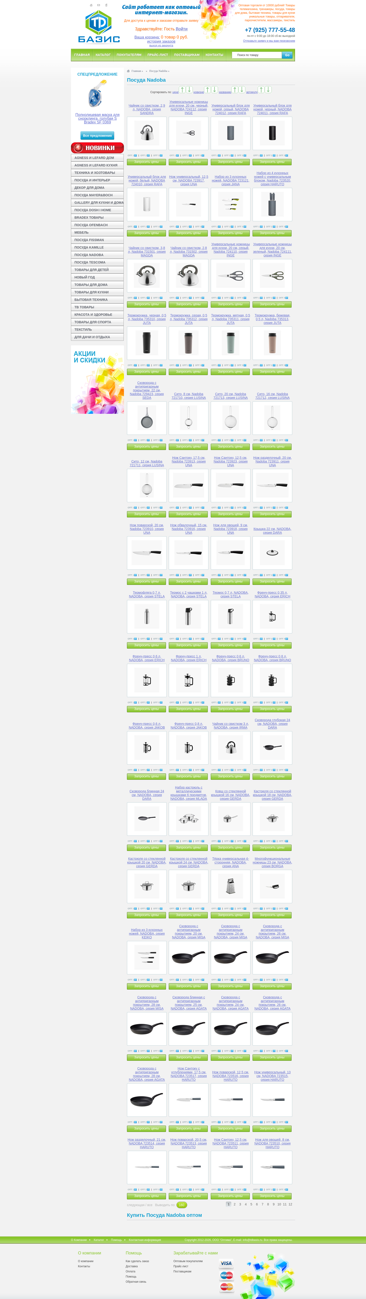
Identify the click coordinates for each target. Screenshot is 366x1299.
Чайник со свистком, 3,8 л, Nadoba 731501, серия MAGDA (146, 251)
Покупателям (129, 55)
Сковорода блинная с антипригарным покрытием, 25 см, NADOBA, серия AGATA (189, 1002)
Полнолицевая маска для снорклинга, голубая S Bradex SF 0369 (97, 118)
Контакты (214, 55)
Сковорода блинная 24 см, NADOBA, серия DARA (147, 794)
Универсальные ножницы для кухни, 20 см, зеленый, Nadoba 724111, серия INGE (272, 249)
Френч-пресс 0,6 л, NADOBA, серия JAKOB (147, 725)
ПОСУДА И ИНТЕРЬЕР (92, 180)
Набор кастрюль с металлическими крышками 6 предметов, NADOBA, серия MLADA (188, 793)
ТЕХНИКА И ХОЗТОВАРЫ (94, 173)
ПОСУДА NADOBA (88, 255)
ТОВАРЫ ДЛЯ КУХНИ (91, 292)
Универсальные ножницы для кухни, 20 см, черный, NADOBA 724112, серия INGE (188, 107)
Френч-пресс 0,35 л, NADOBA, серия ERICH (272, 594)
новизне (199, 92)
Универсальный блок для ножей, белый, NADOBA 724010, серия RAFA (147, 180)
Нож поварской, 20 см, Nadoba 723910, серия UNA (147, 528)
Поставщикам (187, 55)
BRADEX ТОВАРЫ (89, 217)
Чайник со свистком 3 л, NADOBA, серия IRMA (230, 725)
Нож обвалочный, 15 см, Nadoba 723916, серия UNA (188, 528)
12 (290, 1204)
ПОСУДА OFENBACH (91, 225)
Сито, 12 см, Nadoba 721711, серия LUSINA (147, 463)
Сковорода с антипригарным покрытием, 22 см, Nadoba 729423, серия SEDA (147, 390)
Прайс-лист (158, 55)
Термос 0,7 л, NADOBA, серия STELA (231, 594)
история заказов (161, 41)
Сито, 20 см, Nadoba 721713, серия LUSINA (230, 396)
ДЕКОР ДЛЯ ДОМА (89, 188)
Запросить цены (146, 162)
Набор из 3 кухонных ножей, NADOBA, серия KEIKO (147, 933)
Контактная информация (145, 1240)
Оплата (130, 1271)
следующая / (137, 1205)
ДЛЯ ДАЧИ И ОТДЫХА (92, 337)
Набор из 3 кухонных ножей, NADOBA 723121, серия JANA (230, 180)
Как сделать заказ (137, 1261)
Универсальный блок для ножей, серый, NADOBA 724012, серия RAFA (230, 109)
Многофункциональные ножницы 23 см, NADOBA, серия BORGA (272, 862)
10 (279, 1204)
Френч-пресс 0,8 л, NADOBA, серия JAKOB (189, 725)
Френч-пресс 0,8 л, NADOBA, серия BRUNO (272, 658)
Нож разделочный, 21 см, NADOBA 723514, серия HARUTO (147, 1143)
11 (285, 1204)
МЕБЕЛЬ (81, 232)
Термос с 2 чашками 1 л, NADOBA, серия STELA (189, 594)
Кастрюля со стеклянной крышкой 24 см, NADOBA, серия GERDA (188, 862)
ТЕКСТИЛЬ (83, 329)
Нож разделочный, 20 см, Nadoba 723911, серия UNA (272, 461)
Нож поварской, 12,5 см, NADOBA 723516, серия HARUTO (230, 1075)
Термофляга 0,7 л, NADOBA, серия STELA (147, 594)
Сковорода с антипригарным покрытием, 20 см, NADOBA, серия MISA (188, 931)
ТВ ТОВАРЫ (84, 307)
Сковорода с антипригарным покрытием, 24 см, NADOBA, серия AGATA (231, 1002)
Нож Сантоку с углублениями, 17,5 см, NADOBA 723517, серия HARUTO (189, 1074)
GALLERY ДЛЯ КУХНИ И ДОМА (99, 202)
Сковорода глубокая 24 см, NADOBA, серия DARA (272, 723)
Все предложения (97, 135)
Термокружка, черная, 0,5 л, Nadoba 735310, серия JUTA (146, 319)
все (149, 1205)
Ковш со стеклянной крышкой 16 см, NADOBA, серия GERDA (230, 794)
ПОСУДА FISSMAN (89, 240)
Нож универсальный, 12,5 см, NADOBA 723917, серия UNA (188, 180)
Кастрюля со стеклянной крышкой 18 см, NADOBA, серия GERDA (272, 794)
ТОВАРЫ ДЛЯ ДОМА (91, 285)
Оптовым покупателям (188, 1261)
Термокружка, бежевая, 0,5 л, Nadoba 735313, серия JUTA (272, 319)
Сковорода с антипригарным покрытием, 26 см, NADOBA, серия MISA (272, 931)
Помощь (116, 1240)
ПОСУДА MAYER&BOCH (93, 195)
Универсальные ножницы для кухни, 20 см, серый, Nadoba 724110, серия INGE (230, 249)
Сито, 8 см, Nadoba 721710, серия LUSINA (189, 396)
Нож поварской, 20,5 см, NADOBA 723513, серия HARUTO (188, 1143)
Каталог (103, 55)
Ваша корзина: (147, 37)
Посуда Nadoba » (159, 71)
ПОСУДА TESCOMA (90, 262)
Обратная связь (136, 1281)
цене (175, 92)
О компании (85, 1261)
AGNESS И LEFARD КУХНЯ (95, 165)
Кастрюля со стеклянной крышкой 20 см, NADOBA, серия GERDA (146, 862)
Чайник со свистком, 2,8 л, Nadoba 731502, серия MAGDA (189, 251)
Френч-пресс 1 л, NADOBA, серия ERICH (188, 658)
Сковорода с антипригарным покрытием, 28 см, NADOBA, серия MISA (147, 1002)
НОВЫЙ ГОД (84, 277)
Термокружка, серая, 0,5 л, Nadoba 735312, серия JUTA (189, 319)
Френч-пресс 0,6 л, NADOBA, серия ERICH (147, 658)
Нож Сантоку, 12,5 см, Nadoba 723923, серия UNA (230, 461)
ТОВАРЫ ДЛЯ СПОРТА (92, 322)
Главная (82, 55)
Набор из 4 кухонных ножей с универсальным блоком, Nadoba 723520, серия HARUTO (272, 178)
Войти (181, 29)
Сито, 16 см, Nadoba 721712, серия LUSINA (272, 396)
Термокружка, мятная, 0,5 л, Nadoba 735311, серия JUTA (230, 319)
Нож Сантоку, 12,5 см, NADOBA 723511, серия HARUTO (231, 1143)
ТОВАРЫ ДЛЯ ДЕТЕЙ (91, 270)
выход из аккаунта (161, 45)
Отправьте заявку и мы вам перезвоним (269, 40)
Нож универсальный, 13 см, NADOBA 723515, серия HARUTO (272, 1075)
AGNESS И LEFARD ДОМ (94, 158)
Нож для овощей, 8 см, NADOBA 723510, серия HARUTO (272, 1143)
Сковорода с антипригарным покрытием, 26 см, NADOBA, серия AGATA (272, 1002)
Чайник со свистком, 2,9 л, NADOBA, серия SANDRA (147, 109)
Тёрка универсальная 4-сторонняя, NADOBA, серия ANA (230, 862)
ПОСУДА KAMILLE (89, 247)
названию (225, 92)
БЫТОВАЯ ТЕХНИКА (91, 300)
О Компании (79, 1240)
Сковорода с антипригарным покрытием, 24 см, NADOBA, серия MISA (230, 931)
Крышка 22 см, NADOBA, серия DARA (272, 530)
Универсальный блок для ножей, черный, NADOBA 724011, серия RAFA (272, 109)
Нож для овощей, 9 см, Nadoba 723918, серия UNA (230, 528)
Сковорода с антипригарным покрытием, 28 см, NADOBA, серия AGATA (147, 1074)
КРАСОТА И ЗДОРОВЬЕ (93, 314)
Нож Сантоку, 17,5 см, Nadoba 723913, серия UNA (189, 461)
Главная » (137, 71)
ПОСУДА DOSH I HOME (92, 210)
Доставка (132, 1266)
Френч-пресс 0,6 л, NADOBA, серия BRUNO (230, 658)
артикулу (252, 92)
